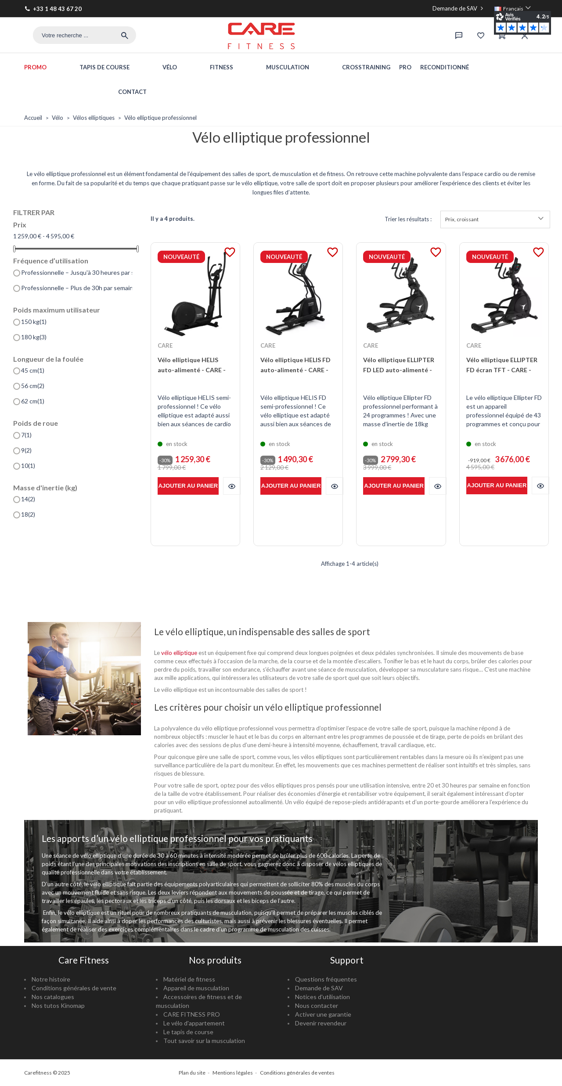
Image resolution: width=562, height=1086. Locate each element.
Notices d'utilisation (322, 996)
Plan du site (192, 1072)
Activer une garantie (323, 1014)
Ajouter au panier (188, 485)
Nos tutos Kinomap (58, 1005)
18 (28, 514)
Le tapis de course (188, 1032)
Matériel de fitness (189, 979)
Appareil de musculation (196, 988)
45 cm (32, 370)
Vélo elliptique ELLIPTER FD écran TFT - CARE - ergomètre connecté (501, 370)
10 (28, 465)
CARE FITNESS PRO (191, 1014)
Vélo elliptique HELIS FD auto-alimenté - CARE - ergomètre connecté (295, 370)
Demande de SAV (458, 8)
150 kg (34, 321)
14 (28, 499)
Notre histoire (51, 979)
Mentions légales (233, 1072)
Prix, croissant (495, 219)
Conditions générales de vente (74, 988)
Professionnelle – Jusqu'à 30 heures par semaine (76, 272)
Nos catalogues (53, 996)
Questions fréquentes (326, 979)
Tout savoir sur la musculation (204, 1040)
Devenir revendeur (320, 1023)
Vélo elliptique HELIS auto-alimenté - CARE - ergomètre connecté (192, 370)
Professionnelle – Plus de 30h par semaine (76, 288)
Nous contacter (316, 1005)
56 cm (32, 385)
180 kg (34, 337)
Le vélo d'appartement (194, 1023)
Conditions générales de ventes (297, 1072)
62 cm (32, 401)
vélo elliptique (179, 652)
